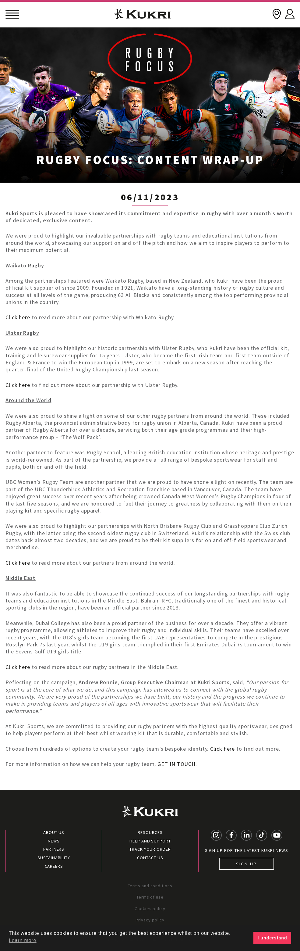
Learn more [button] (23, 940)
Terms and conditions (150, 885)
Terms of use (150, 897)
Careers (54, 866)
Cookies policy (150, 908)
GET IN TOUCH (176, 763)
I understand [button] (272, 937)
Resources (150, 832)
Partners (53, 849)
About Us (53, 832)
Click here (17, 317)
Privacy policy (150, 920)
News (54, 841)
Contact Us (150, 857)
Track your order (150, 849)
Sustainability (53, 857)
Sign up (246, 864)
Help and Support (150, 841)
